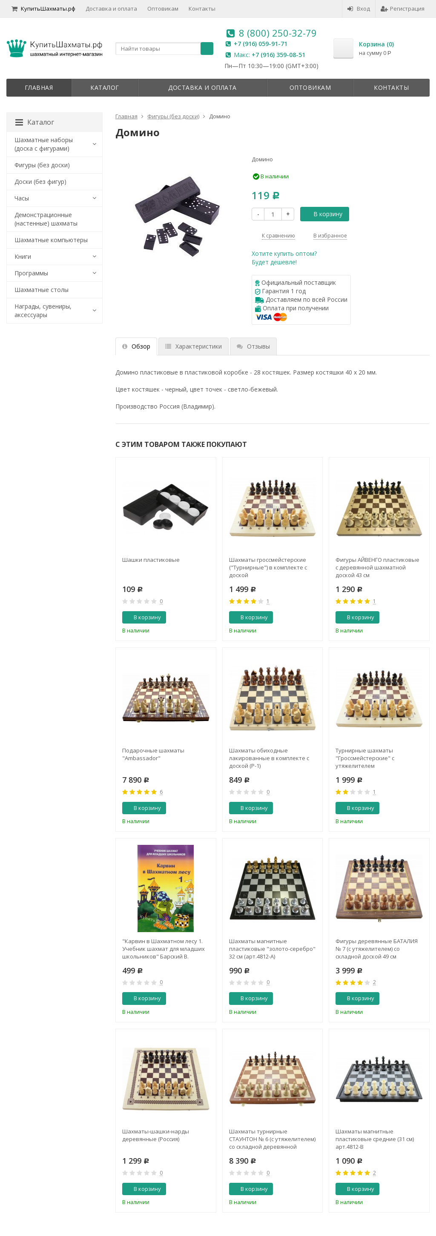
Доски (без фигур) (40, 181)
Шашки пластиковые (151, 560)
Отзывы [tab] (253, 346)
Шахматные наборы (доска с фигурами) (43, 144)
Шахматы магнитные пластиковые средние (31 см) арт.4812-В (375, 1138)
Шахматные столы (41, 290)
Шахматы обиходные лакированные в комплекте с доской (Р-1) (269, 758)
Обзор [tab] (136, 346)
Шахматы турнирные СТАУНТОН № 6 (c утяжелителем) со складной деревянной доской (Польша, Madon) (272, 1138)
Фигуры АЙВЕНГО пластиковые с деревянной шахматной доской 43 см (377, 567)
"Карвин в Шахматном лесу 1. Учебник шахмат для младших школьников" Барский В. (163, 948)
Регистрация (403, 8)
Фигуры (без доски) (42, 165)
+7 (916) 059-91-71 (260, 44)
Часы (21, 198)
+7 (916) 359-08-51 (278, 55)
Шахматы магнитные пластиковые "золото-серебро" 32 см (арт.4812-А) (272, 948)
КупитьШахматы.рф (43, 8)
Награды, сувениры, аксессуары (43, 310)
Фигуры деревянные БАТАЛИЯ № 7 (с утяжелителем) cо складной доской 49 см (377, 948)
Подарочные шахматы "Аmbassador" (153, 754)
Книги (22, 256)
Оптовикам (162, 8)
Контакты (202, 8)
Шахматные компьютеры (51, 240)
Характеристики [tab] (193, 346)
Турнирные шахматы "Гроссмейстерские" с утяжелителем (365, 758)
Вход (358, 8)
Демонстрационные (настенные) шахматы (45, 219)
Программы (31, 273)
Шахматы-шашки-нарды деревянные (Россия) (155, 1135)
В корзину (323, 214)
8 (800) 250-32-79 (278, 32)
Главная (39, 87)
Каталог (104, 87)
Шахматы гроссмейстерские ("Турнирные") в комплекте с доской (268, 567)
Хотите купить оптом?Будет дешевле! (284, 257)
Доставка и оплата (111, 8)
